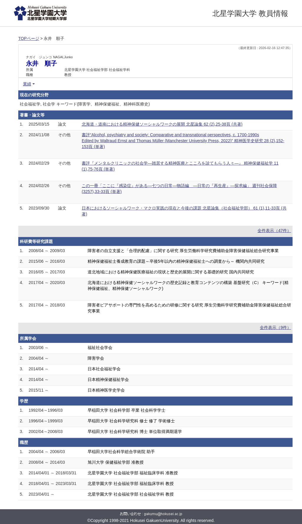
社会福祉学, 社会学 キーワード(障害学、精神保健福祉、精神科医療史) (85, 104)
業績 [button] (27, 84)
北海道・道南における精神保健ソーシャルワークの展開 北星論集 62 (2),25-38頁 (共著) (162, 124)
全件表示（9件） (275, 327)
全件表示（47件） (274, 230)
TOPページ (28, 38)
